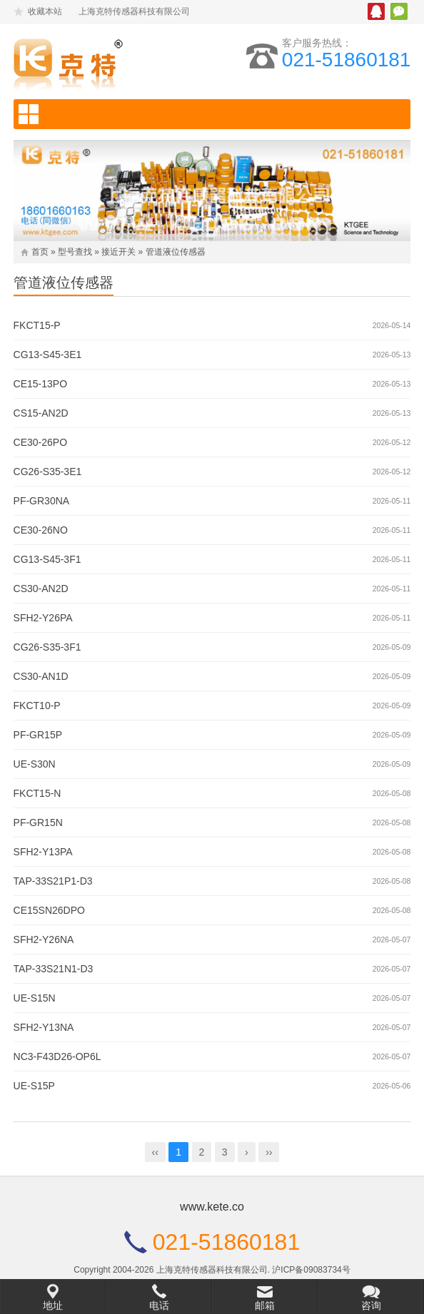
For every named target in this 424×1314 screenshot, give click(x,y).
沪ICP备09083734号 (311, 1270)
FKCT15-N (37, 793)
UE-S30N (35, 764)
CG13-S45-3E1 (48, 354)
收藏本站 (45, 11)
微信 (399, 11)
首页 (40, 252)
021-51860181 (346, 60)
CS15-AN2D (41, 413)
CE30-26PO (40, 442)
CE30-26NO (41, 530)
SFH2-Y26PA (43, 617)
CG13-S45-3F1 (47, 559)
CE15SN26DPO (49, 910)
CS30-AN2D (41, 588)
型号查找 (75, 252)
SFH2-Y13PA (43, 851)
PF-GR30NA (42, 500)
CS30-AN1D (41, 676)
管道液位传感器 (176, 252)
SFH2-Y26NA (44, 939)
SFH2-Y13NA (44, 1027)
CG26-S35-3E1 (48, 471)
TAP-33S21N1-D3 (54, 968)
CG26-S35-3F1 (47, 647)
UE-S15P (34, 1085)
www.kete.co (212, 1207)
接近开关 (118, 252)
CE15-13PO (40, 383)
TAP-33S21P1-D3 (53, 881)
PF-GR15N (38, 822)
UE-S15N (35, 998)
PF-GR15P (38, 734)
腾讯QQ (376, 11)
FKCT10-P (37, 705)
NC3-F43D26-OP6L (57, 1056)
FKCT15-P (37, 325)
